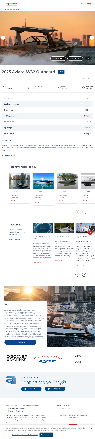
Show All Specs (7, 140)
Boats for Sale (11, 405)
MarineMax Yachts (31, 405)
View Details (15, 201)
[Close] (91, 428)
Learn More (37, 262)
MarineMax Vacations (17, 408)
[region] (47, 432)
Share (83, 78)
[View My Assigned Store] (10, 9)
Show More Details (9, 155)
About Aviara (20, 342)
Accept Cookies (46, 435)
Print (92, 78)
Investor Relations (16, 411)
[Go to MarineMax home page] (12, 4)
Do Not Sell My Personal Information (25, 435)
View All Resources (15, 239)
